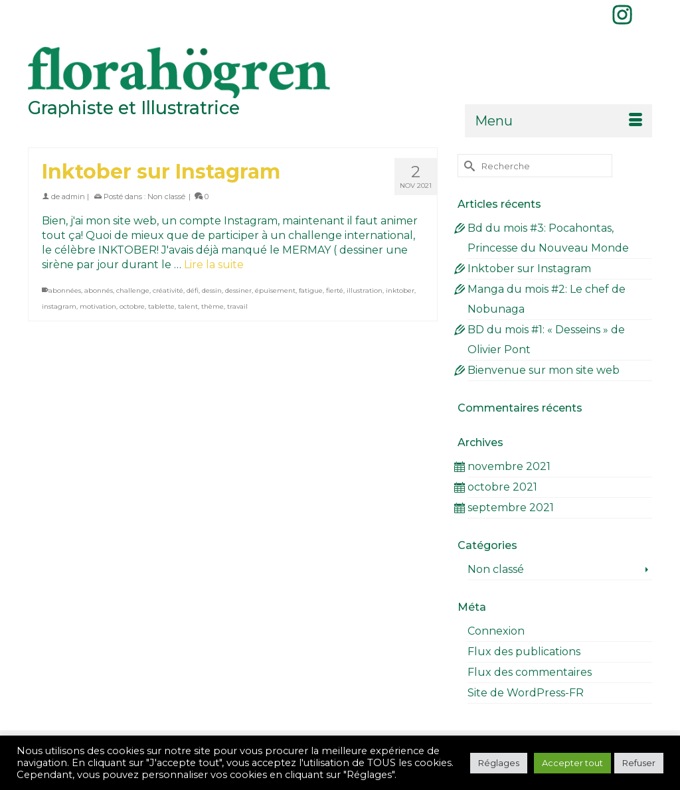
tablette (161, 306)
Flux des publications (524, 651)
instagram (59, 306)
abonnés (98, 290)
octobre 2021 (502, 487)
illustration (364, 290)
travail (237, 306)
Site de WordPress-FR (526, 692)
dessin (212, 290)
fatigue (311, 290)
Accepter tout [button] (572, 762)
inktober (400, 290)
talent (188, 306)
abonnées (64, 290)
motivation (98, 306)
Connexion (496, 631)
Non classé (166, 196)
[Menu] (558, 120)
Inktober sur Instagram (529, 268)
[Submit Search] (467, 165)
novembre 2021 (509, 466)
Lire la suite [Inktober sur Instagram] (214, 264)
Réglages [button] (498, 762)
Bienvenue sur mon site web (544, 370)
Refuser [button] (638, 762)
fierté (334, 290)
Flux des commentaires (530, 672)
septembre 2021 (511, 507)
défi (193, 290)
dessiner (238, 290)
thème (212, 306)
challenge (132, 290)
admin (73, 196)
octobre (132, 306)
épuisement (275, 290)
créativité (168, 290)
